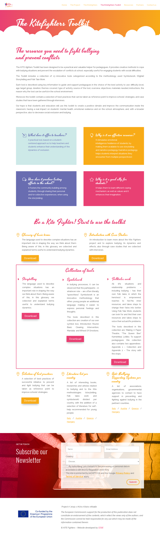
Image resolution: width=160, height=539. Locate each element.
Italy (69, 418)
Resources (128, 5)
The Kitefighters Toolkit (110, 5)
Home (64, 5)
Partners (140, 5)
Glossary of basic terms (36, 235)
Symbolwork (74, 279)
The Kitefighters (90, 5)
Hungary (71, 422)
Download (30, 258)
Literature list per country (77, 375)
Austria (79, 418)
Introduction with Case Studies (108, 235)
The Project (75, 5)
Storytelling (29, 279)
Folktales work (121, 279)
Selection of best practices (37, 374)
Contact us (151, 5)
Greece (90, 418)
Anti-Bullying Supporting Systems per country (126, 377)
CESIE (100, 528)
